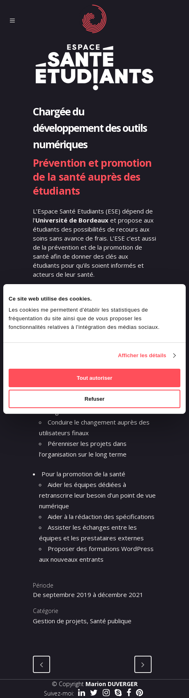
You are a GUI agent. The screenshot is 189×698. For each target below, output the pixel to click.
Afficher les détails (142, 355)
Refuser (94, 399)
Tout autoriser (94, 378)
